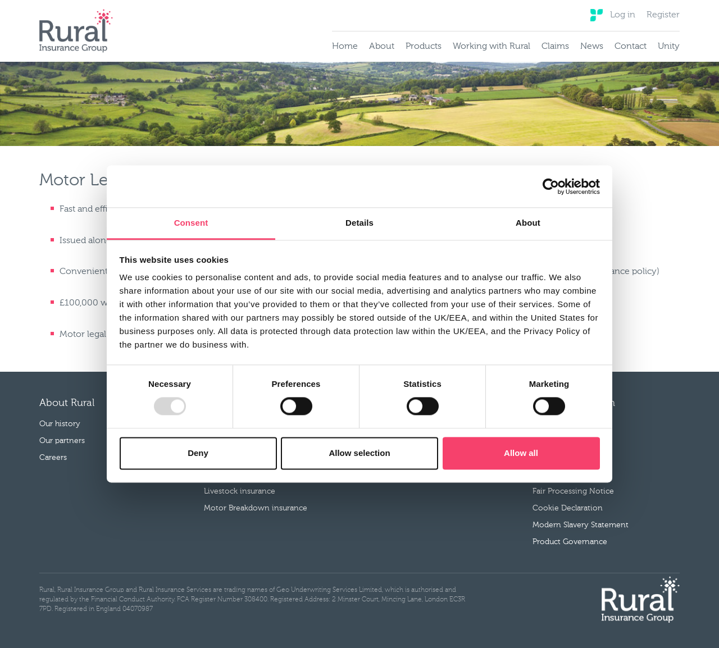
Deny (198, 453)
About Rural (66, 403)
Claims (555, 46)
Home (345, 46)
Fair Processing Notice (573, 491)
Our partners (62, 441)
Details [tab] (359, 222)
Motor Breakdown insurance (255, 508)
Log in (622, 15)
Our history (59, 424)
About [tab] (528, 222)
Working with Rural (491, 46)
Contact (631, 46)
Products (424, 46)
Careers (53, 458)
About (381, 46)
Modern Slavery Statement (581, 525)
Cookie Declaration (568, 508)
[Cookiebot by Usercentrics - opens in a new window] (551, 186)
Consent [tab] (191, 222)
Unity (669, 46)
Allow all (521, 453)
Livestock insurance (239, 491)
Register (663, 15)
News (591, 46)
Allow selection (359, 453)
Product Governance (570, 542)
